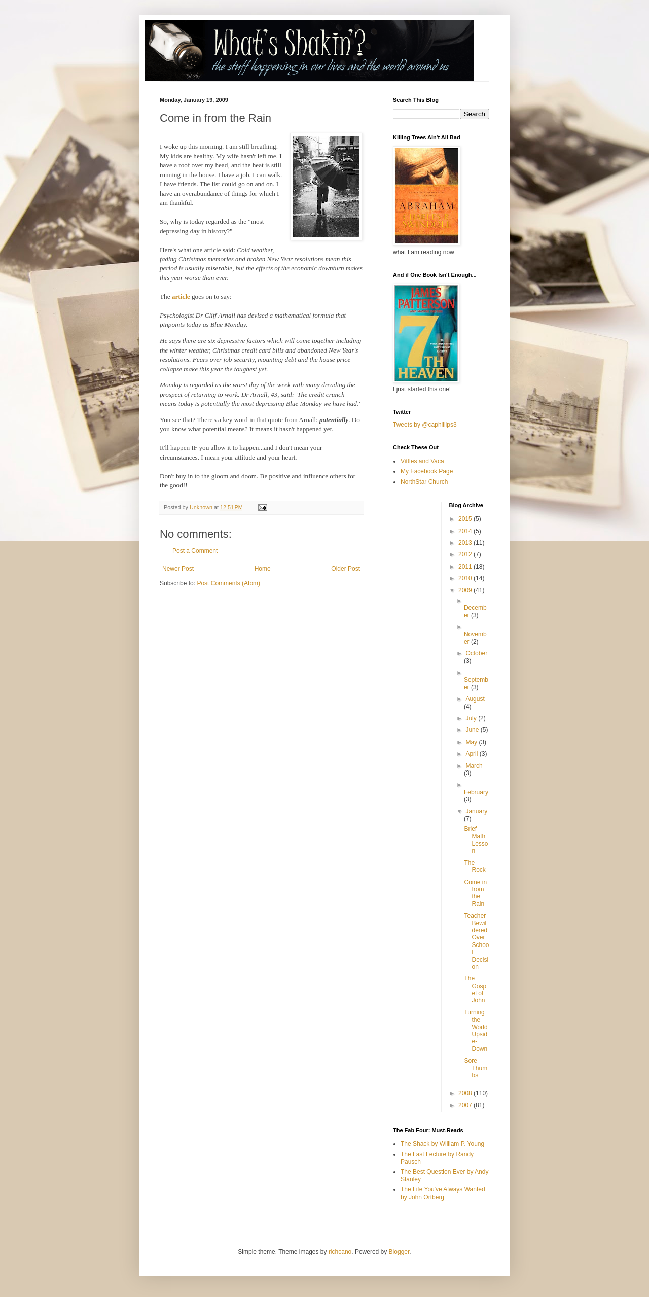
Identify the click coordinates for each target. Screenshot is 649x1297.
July (471, 718)
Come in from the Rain (475, 893)
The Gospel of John (475, 989)
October (476, 653)
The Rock (474, 866)
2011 (466, 566)
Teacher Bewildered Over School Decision (476, 941)
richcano (340, 1251)
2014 (466, 531)
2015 (466, 518)
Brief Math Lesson (476, 839)
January (476, 811)
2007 (466, 1105)
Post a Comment (195, 550)
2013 (466, 542)
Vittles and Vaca (422, 461)
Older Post (345, 568)
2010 (466, 578)
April (472, 753)
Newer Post (178, 568)
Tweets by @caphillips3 (425, 424)
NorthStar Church (424, 481)
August (474, 699)
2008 (466, 1093)
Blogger (399, 1251)
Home (263, 568)
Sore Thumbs (475, 1068)
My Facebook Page (427, 471)
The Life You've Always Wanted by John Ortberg (443, 1193)
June (472, 729)
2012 (466, 554)
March (473, 765)
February (476, 792)
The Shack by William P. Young (442, 1143)
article (182, 296)
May (472, 742)
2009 (466, 590)
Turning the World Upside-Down (475, 1031)
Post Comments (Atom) (228, 583)
